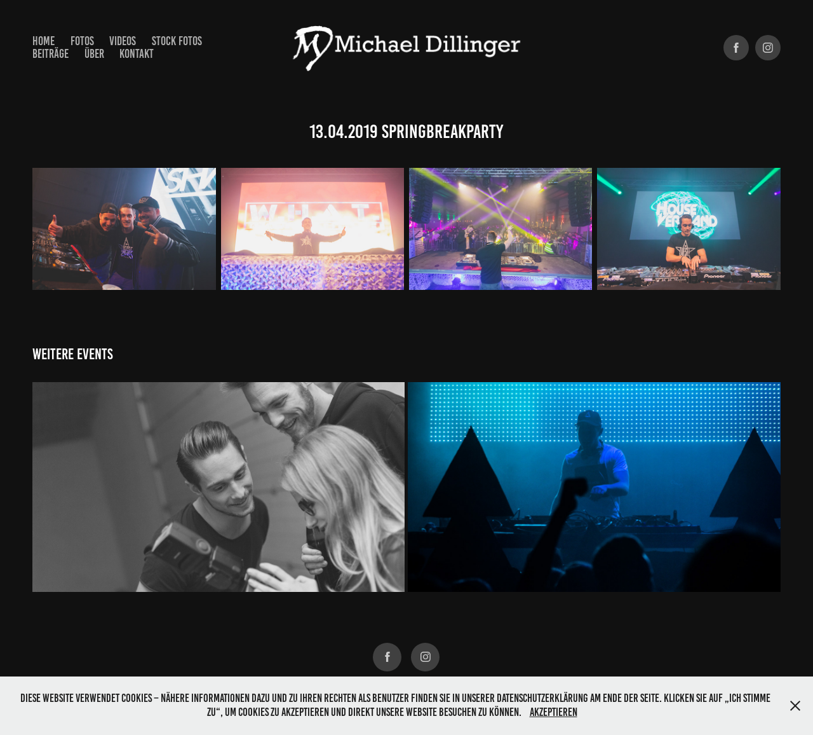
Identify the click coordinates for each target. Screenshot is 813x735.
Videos (122, 41)
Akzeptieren (553, 712)
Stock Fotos (177, 41)
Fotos (82, 41)
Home (43, 41)
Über (94, 53)
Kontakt (136, 53)
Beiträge (50, 53)
